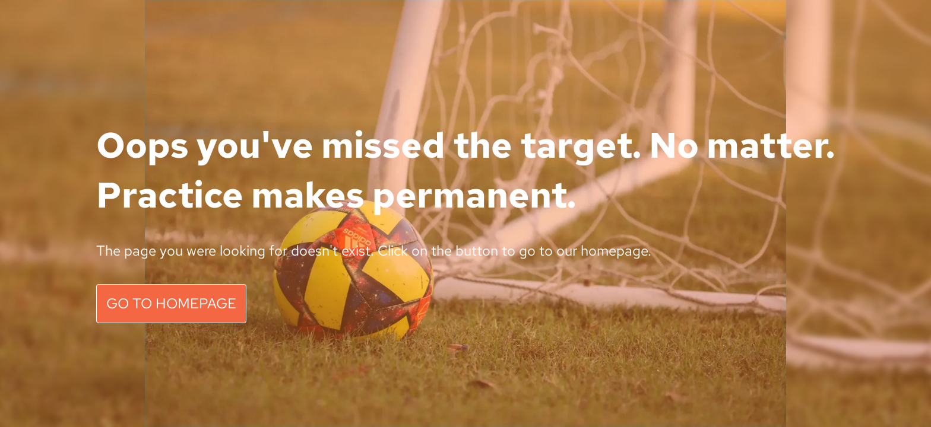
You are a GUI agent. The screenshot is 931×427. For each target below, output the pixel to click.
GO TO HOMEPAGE (171, 303)
